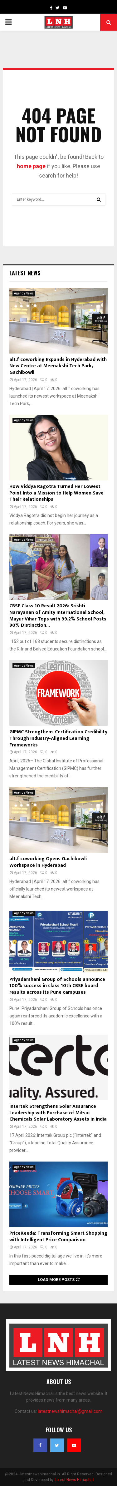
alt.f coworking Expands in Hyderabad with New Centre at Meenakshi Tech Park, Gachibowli (58, 366)
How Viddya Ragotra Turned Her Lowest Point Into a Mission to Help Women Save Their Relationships (56, 493)
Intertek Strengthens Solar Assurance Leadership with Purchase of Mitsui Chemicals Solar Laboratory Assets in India (58, 1113)
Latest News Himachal (74, 1480)
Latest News (24, 273)
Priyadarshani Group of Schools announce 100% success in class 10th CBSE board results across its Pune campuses (57, 986)
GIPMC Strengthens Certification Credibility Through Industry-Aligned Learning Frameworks (58, 738)
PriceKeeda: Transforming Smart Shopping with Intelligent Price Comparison (58, 1236)
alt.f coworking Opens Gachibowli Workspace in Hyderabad (48, 862)
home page (31, 166)
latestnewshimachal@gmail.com (70, 1411)
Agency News (24, 293)
